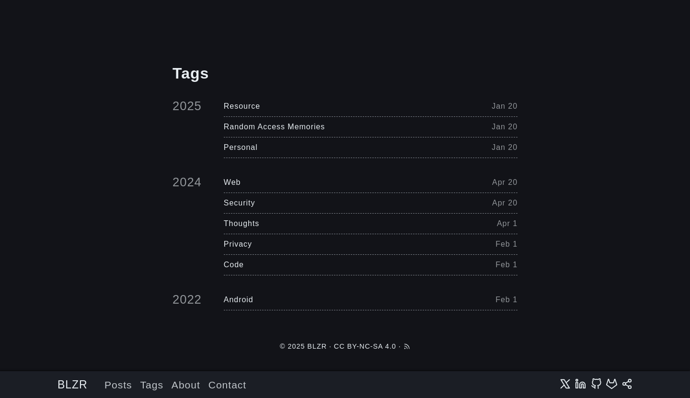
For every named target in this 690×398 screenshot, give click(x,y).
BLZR (73, 384)
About (186, 384)
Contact (227, 384)
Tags (151, 384)
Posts (118, 384)
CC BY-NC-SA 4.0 (365, 346)
